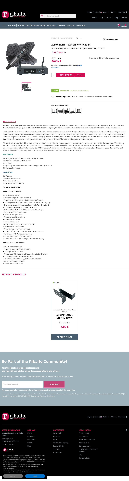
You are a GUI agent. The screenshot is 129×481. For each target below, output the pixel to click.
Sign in (96, 4)
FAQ (101, 10)
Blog (116, 10)
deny (42, 464)
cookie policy (30, 461)
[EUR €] (113, 4)
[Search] (58, 8)
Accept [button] (35, 476)
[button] (4, 18)
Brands (108, 10)
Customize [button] (13, 476)
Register (89, 4)
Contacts (124, 10)
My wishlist (124, 17)
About (94, 10)
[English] (105, 4)
